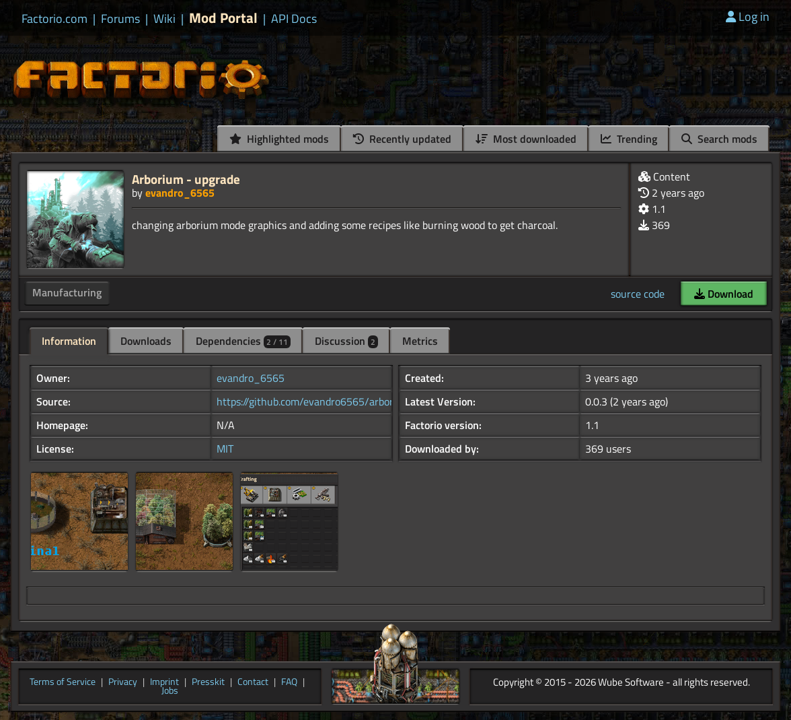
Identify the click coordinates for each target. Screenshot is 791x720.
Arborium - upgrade (186, 179)
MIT (225, 448)
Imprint (164, 682)
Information (69, 341)
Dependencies (243, 341)
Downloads (146, 341)
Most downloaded (526, 139)
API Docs (294, 19)
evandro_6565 (180, 193)
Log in (747, 16)
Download (723, 294)
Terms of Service (63, 682)
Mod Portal (223, 18)
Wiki (164, 19)
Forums (120, 19)
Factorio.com (54, 19)
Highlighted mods (279, 139)
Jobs (169, 691)
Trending (629, 139)
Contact (252, 682)
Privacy (122, 682)
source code (638, 294)
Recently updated (402, 139)
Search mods (719, 139)
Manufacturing (67, 292)
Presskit (208, 682)
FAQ (289, 682)
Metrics (420, 341)
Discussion (346, 341)
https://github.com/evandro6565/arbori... (309, 401)
